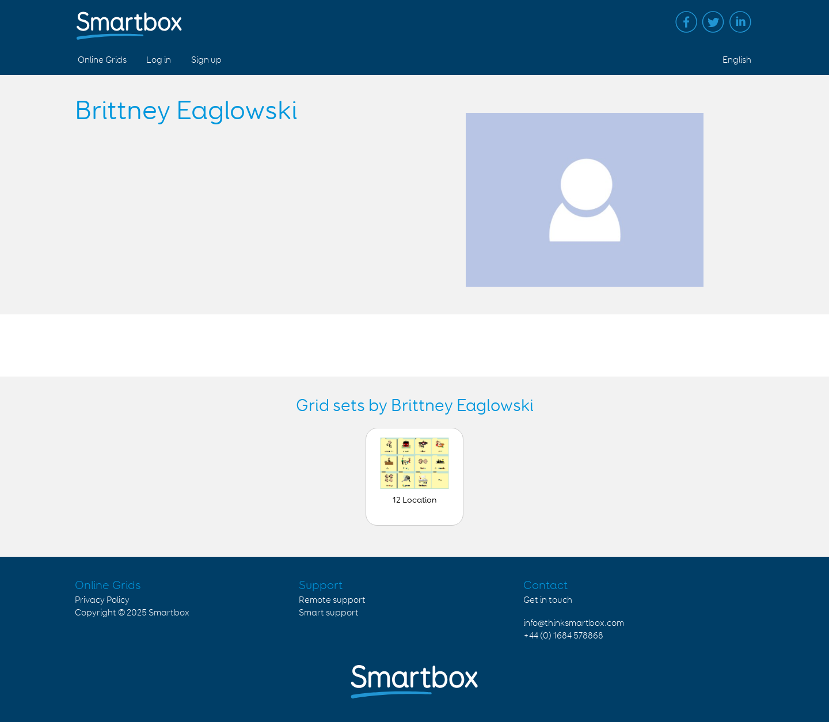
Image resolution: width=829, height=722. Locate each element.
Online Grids (102, 60)
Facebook (686, 21)
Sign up (206, 60)
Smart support (329, 613)
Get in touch (547, 600)
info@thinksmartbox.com (573, 623)
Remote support (332, 600)
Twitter (713, 21)
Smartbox (169, 613)
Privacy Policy (102, 600)
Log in (158, 60)
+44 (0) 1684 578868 (563, 636)
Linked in (740, 21)
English (736, 60)
